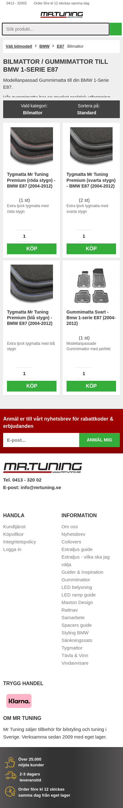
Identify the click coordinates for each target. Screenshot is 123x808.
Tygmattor (72, 647)
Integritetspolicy (19, 541)
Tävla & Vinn (75, 655)
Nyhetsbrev (73, 534)
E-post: (12, 487)
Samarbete (73, 617)
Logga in (12, 549)
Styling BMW (75, 632)
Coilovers (71, 541)
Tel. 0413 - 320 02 (22, 479)
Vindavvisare (75, 663)
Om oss (70, 526)
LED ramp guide (79, 594)
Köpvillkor (13, 534)
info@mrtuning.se (41, 487)
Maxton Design (77, 602)
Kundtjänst (14, 526)
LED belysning (77, 587)
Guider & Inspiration (82, 572)
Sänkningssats (77, 640)
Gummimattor (76, 579)
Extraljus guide (77, 549)
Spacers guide (77, 625)
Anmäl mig (99, 439)
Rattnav (70, 610)
